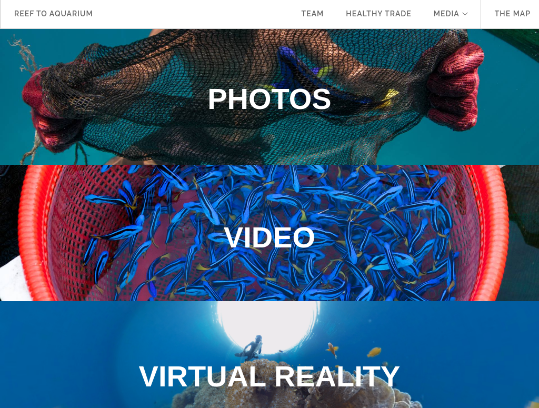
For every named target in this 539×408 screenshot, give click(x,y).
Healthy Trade (379, 13)
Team (313, 13)
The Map (513, 13)
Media (447, 13)
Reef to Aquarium (53, 13)
